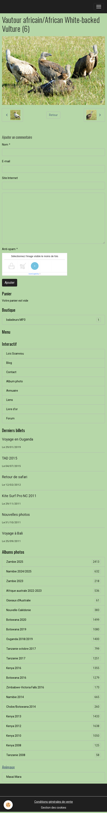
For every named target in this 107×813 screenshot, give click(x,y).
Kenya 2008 (53, 745)
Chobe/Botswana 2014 (53, 706)
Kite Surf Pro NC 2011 (19, 496)
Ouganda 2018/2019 (53, 639)
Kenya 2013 (53, 716)
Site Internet (10, 178)
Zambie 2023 (53, 581)
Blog (9, 362)
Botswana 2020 (53, 620)
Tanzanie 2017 (53, 658)
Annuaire (12, 390)
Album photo (14, 381)
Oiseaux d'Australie (53, 600)
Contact (11, 372)
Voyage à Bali (12, 533)
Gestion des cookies (53, 807)
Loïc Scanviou (15, 353)
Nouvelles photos (16, 515)
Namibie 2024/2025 (53, 571)
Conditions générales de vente (53, 801)
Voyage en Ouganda (17, 439)
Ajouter (10, 282)
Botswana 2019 (53, 629)
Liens (9, 399)
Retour (53, 115)
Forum (10, 418)
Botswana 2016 (53, 677)
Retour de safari (14, 477)
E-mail (6, 161)
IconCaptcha (34, 274)
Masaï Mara (13, 776)
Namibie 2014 (53, 697)
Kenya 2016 (53, 668)
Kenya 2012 (53, 726)
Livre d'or (12, 409)
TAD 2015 (9, 458)
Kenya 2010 (53, 735)
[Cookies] (8, 804)
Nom (5, 144)
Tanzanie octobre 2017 (53, 648)
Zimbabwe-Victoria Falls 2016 (53, 687)
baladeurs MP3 (53, 320)
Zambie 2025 (53, 562)
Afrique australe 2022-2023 (53, 591)
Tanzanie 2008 (53, 755)
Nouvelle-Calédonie (53, 610)
